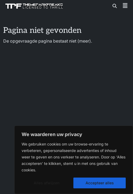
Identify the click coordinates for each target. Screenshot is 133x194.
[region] (73, 160)
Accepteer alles (100, 183)
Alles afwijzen (46, 183)
